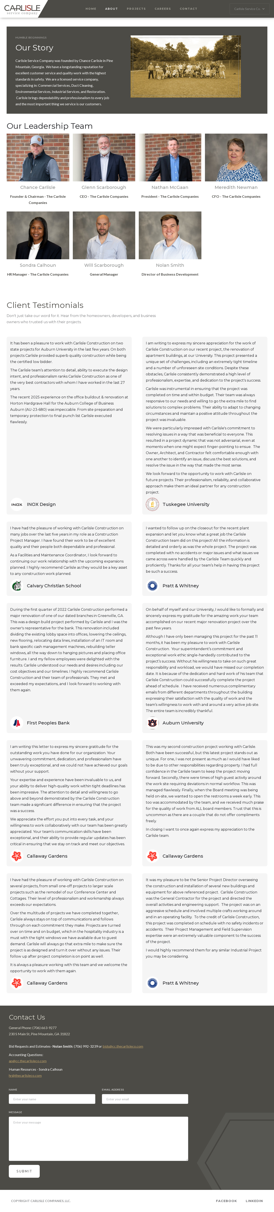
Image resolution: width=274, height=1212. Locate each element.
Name (13, 1089)
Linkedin (254, 1201)
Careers (163, 8)
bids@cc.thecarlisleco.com (123, 1046)
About (111, 8)
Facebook (226, 1201)
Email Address (113, 1089)
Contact (188, 8)
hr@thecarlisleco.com (25, 1075)
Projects (136, 8)
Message (15, 1112)
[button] (250, 8)
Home (91, 8)
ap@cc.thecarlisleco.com (28, 1061)
